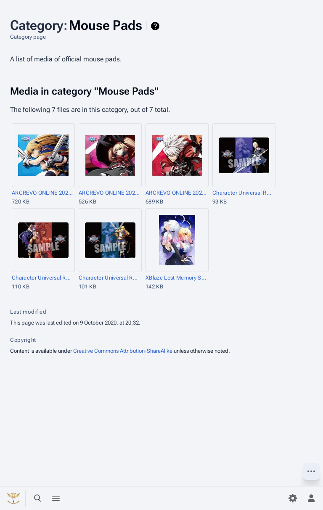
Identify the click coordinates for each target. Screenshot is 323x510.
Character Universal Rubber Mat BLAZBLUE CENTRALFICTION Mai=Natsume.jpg (43, 278)
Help (156, 26)
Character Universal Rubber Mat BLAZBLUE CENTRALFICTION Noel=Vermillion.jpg (109, 278)
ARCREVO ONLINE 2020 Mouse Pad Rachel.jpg (109, 193)
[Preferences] (292, 498)
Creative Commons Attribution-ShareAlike (122, 351)
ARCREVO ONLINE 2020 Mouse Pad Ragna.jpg (176, 193)
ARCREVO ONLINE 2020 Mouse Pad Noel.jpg (43, 193)
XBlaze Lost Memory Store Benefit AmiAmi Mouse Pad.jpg (176, 278)
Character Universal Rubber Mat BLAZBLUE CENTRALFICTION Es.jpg (243, 193)
